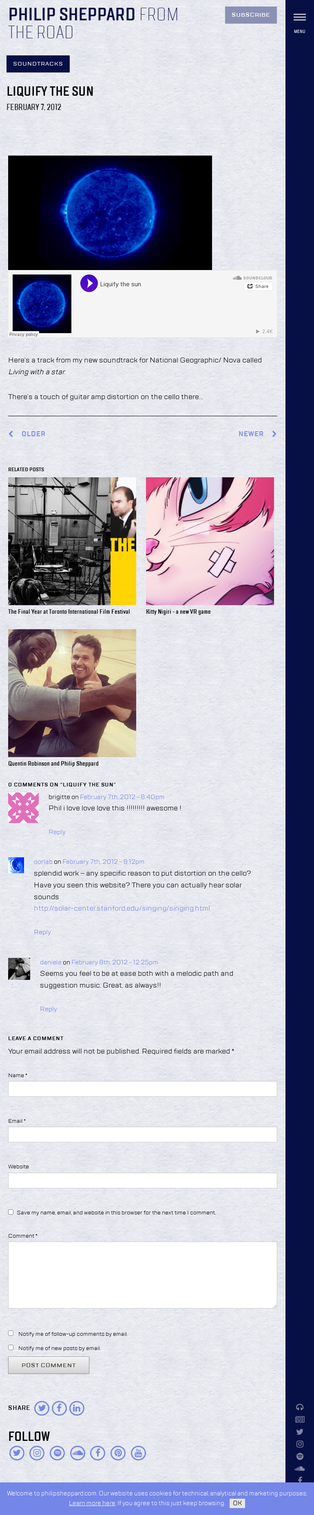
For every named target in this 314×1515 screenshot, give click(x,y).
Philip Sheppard (72, 15)
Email (17, 1121)
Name (17, 1075)
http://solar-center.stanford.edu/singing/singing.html (122, 908)
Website (18, 1167)
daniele (51, 963)
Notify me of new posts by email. (59, 1348)
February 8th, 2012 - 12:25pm (114, 963)
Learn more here (92, 1503)
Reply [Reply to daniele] (48, 1009)
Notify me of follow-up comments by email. (73, 1334)
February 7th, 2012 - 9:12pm (103, 862)
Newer (258, 434)
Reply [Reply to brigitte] (57, 832)
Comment (23, 1236)
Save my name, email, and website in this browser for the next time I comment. (116, 1213)
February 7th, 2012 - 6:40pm (122, 797)
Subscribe (251, 15)
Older (34, 434)
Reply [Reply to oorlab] (42, 932)
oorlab (43, 862)
